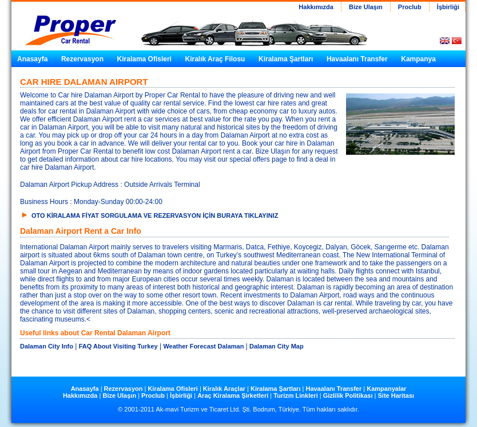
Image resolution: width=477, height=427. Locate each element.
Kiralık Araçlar (225, 388)
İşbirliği (447, 6)
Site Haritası (395, 395)
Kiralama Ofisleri (144, 59)
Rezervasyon (82, 59)
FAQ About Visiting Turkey (118, 346)
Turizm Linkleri (295, 395)
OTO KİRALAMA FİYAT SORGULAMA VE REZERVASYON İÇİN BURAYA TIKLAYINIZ (155, 215)
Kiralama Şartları (286, 59)
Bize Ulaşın (365, 6)
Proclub (409, 6)
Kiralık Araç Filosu (215, 59)
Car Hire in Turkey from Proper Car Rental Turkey (65, 24)
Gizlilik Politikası (348, 395)
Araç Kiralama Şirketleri (232, 395)
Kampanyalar (386, 388)
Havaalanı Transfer (357, 59)
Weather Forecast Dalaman (204, 346)
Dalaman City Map (276, 346)
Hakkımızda (316, 6)
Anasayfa (32, 59)
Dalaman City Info (46, 346)
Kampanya (418, 59)
